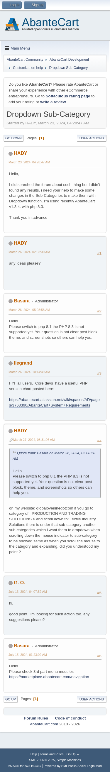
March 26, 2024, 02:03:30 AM (29, 252)
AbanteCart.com (44, 724)
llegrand (23, 362)
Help (34, 754)
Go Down (13, 138)
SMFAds (13, 766)
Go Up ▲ (72, 754)
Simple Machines (69, 760)
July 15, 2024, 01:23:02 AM (28, 654)
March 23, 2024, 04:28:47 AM (29, 162)
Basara (21, 300)
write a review (53, 102)
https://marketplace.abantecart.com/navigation (49, 677)
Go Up (10, 699)
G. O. (19, 582)
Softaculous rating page (68, 96)
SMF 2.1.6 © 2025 (42, 760)
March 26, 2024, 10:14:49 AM (29, 372)
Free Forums (33, 766)
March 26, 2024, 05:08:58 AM (29, 309)
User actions (91, 138)
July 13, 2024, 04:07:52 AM (28, 591)
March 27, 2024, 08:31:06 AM (34, 439)
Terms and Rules (52, 754)
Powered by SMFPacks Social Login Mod (73, 766)
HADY (20, 153)
